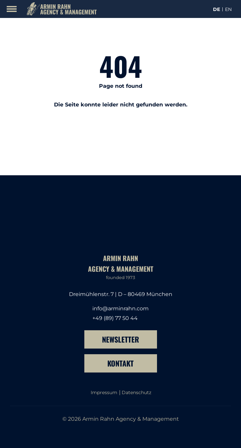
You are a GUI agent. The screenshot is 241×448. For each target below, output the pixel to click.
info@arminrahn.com (120, 308)
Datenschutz (136, 392)
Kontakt (120, 363)
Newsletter (120, 339)
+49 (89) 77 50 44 (115, 318)
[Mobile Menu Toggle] (12, 9)
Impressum (104, 392)
